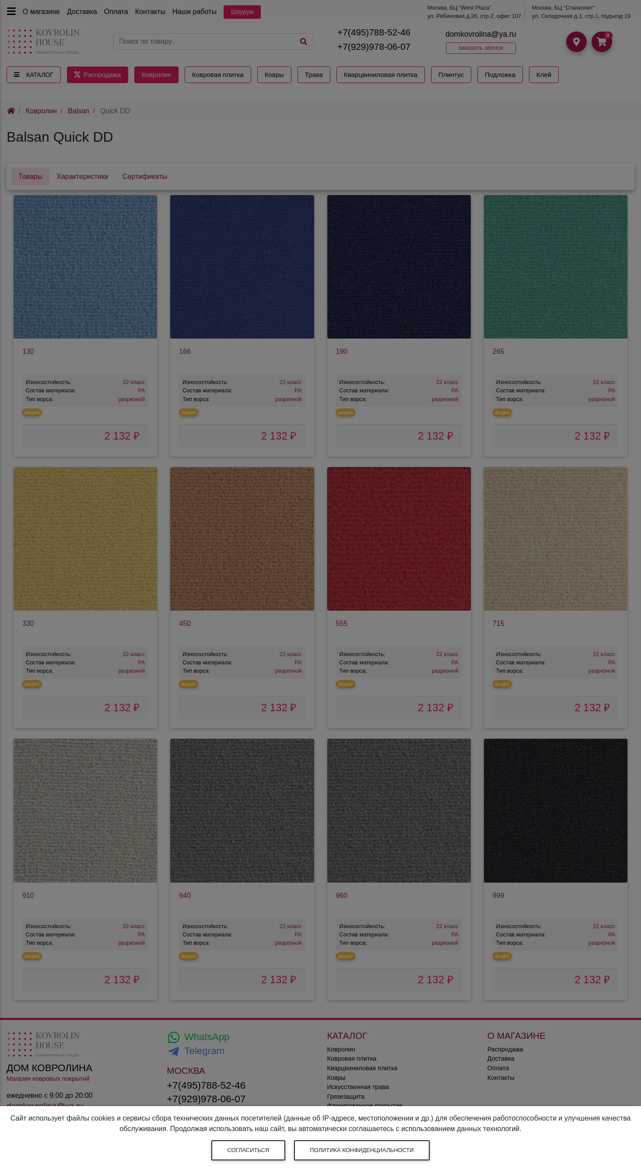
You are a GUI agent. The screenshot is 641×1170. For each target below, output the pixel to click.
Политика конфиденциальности (361, 1150)
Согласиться (249, 1150)
